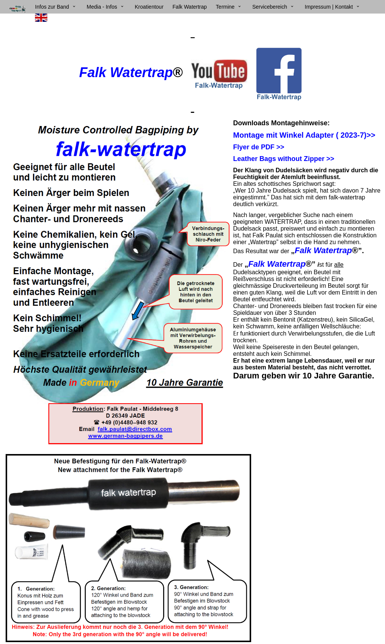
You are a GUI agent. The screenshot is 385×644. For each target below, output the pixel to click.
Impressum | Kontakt (329, 6)
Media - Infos (102, 6)
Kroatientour (149, 6)
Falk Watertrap (190, 6)
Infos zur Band (52, 6)
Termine (225, 6)
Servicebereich (269, 6)
